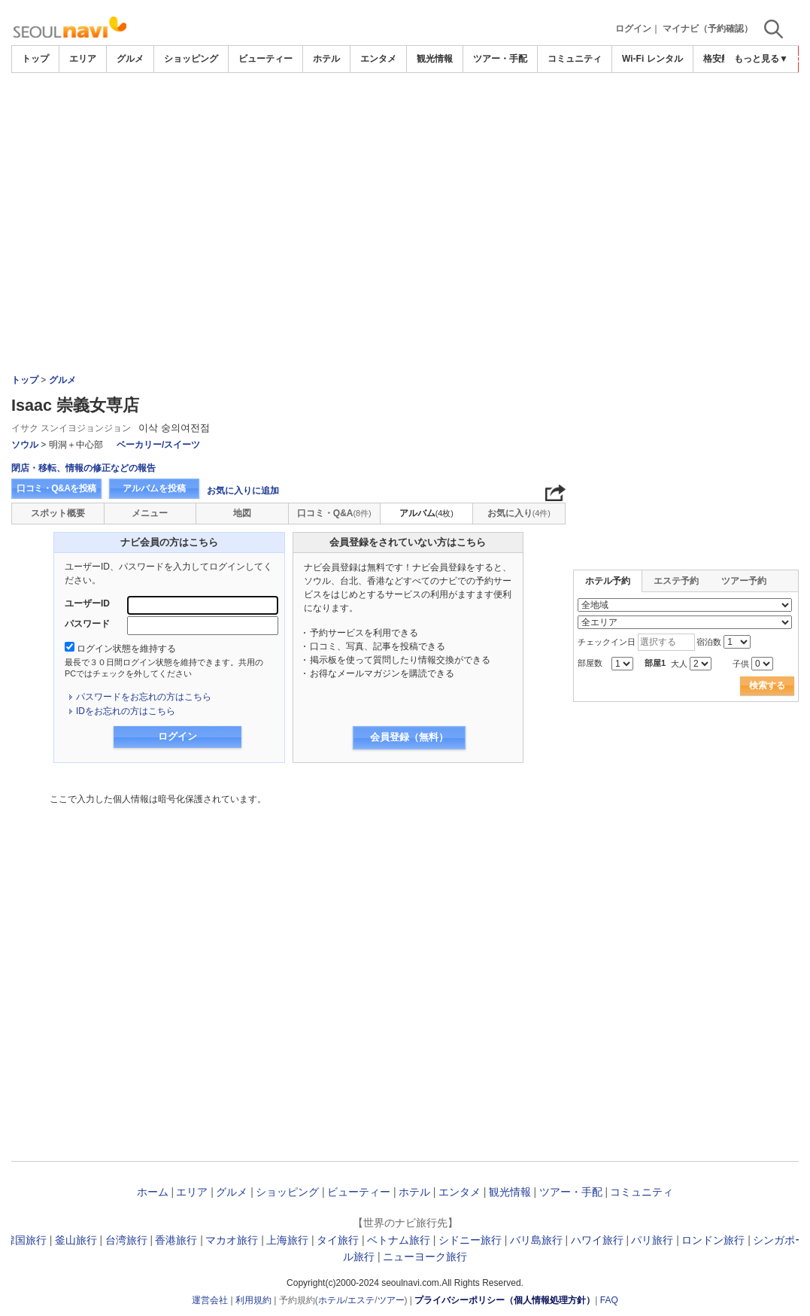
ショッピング (191, 58)
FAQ (609, 1300)
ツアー (391, 1300)
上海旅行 (287, 1240)
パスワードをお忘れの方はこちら (143, 696)
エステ (361, 1300)
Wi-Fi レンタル (652, 58)
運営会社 (210, 1300)
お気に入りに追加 (243, 490)
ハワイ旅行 (597, 1240)
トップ (35, 58)
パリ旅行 (652, 1240)
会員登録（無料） (409, 737)
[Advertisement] (405, 186)
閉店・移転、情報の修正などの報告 (83, 468)
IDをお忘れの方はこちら (125, 711)
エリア (82, 58)
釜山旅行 (76, 1240)
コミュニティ (575, 58)
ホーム (152, 1192)
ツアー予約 (743, 581)
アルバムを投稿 (154, 488)
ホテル (326, 58)
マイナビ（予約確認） (708, 28)
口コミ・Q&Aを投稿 (56, 488)
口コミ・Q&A (334, 513)
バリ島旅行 (536, 1240)
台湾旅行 (126, 1240)
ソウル (24, 444)
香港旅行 (176, 1240)
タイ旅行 (338, 1240)
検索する (767, 685)
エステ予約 (676, 581)
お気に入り (519, 513)
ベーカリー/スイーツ (158, 444)
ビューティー (265, 58)
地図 (242, 513)
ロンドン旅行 (713, 1240)
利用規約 (253, 1300)
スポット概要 (58, 513)
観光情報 (435, 58)
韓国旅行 (26, 1240)
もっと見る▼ (761, 58)
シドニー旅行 (470, 1240)
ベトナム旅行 (398, 1240)
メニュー (150, 513)
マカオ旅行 (231, 1240)
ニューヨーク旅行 (425, 1257)
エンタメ (378, 58)
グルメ (130, 58)
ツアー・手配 (500, 58)
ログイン (633, 28)
